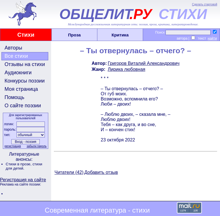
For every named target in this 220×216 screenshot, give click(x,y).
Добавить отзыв (101, 172)
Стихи (25, 35)
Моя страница (21, 89)
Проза (74, 34)
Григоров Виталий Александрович (143, 63)
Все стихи (16, 56)
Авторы (13, 48)
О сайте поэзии (23, 105)
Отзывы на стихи (25, 64)
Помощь (14, 97)
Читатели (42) (69, 172)
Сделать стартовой (204, 4)
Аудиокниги (18, 72)
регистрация (13, 146)
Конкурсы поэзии (25, 81)
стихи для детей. (24, 166)
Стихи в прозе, (19, 164)
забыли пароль (37, 146)
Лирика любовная (126, 69)
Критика (120, 34)
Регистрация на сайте (23, 179)
